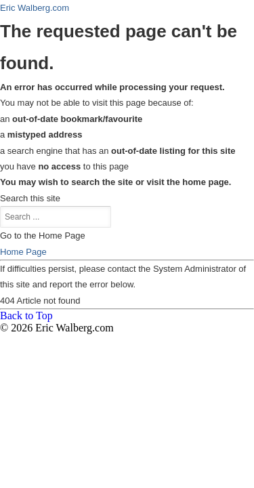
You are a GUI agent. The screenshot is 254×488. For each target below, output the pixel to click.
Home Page (23, 252)
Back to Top (26, 315)
